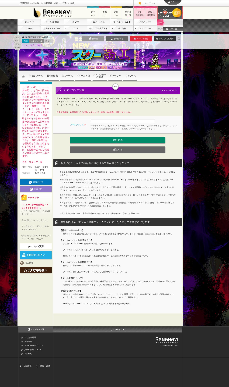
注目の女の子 (145, 22)
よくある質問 (30, 337)
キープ (150, 3)
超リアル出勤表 (52, 22)
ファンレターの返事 (122, 22)
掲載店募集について (33, 349)
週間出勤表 (52, 76)
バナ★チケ (29, 28)
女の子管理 (45, 366)
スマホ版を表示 (37, 329)
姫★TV (75, 22)
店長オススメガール (52, 28)
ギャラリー (115, 76)
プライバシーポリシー (33, 345)
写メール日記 (98, 22)
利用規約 (28, 353)
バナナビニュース (145, 28)
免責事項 (28, 341)
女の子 (160, 29)
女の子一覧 (67, 76)
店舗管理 (27, 366)
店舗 (160, 22)
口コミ (75, 28)
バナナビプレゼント (177, 13)
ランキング (29, 22)
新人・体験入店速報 (98, 28)
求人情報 (122, 28)
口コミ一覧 (130, 76)
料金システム (36, 76)
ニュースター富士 (32, 45)
